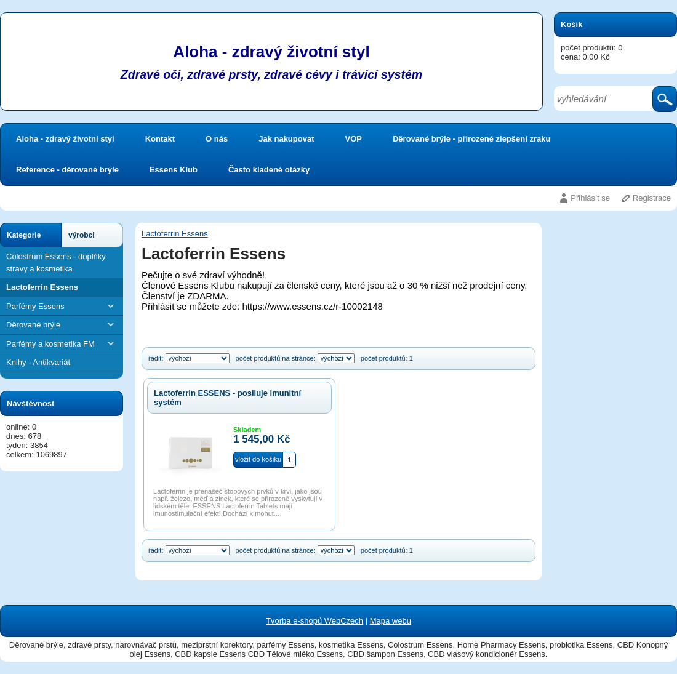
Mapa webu (390, 620)
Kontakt (160, 138)
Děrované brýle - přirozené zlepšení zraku (471, 138)
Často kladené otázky (269, 169)
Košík (571, 24)
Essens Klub (174, 169)
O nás (217, 138)
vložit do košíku (258, 459)
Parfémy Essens (61, 306)
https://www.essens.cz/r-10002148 (312, 306)
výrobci (81, 235)
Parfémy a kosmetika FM (61, 344)
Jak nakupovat (286, 138)
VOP (353, 138)
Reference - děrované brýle (67, 169)
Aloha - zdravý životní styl (65, 138)
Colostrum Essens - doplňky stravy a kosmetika (56, 262)
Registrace (652, 198)
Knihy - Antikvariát (38, 362)
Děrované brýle (61, 325)
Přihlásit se (590, 198)
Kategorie (24, 235)
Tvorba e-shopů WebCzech (314, 620)
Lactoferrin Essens (42, 287)
